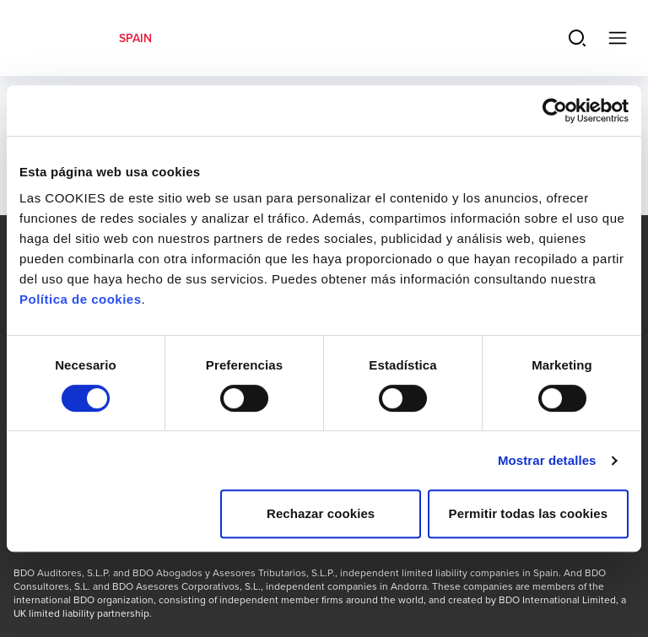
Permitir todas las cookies (528, 513)
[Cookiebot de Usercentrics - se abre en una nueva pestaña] (555, 110)
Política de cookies (80, 299)
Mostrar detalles (547, 460)
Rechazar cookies (321, 513)
